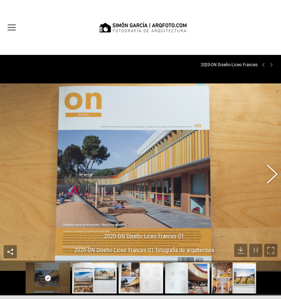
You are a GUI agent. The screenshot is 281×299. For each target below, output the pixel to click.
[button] (268, 169)
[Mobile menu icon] (11, 27)
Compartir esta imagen (10, 240)
